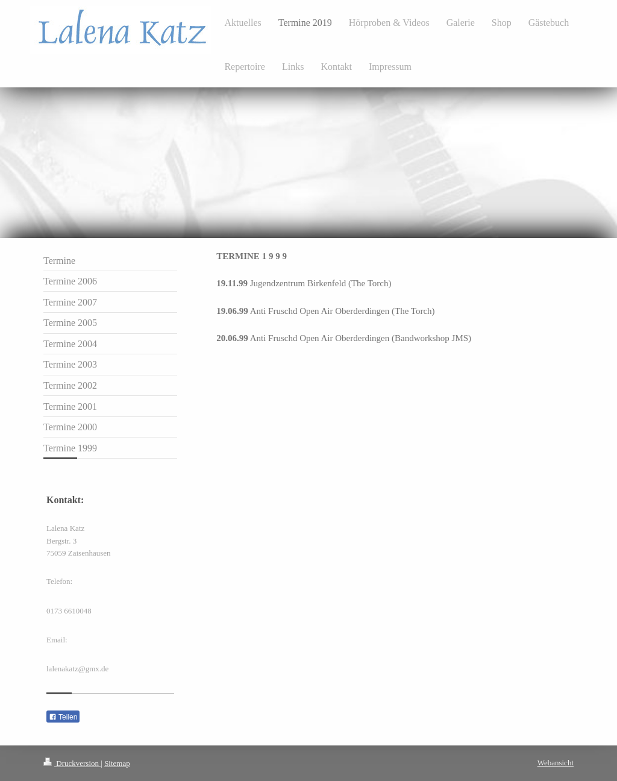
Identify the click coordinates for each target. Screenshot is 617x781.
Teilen (63, 717)
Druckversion (72, 763)
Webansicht (555, 762)
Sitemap (117, 763)
